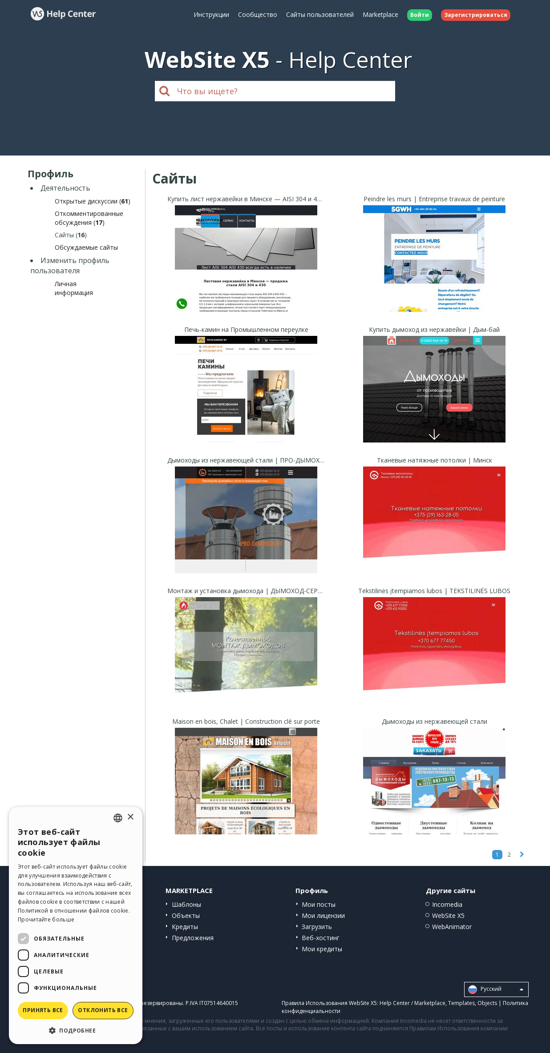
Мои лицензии (323, 915)
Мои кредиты (322, 949)
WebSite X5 (448, 915)
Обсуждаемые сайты (86, 247)
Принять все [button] (43, 1010)
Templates (461, 1003)
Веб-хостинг (321, 937)
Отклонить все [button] (103, 1010)
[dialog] (75, 925)
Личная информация (74, 288)
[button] (75, 1030)
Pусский (495, 989)
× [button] (130, 817)
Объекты (186, 915)
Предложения (193, 937)
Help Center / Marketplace (412, 1003)
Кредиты (185, 926)
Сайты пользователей (320, 14)
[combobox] (117, 818)
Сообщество (257, 14)
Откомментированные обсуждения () (89, 218)
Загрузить (317, 926)
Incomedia (447, 904)
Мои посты (319, 904)
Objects (487, 1003)
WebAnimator (452, 926)
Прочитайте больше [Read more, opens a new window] (46, 919)
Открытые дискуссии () (92, 201)
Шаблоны (186, 904)
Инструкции (211, 14)
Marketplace (380, 14)
